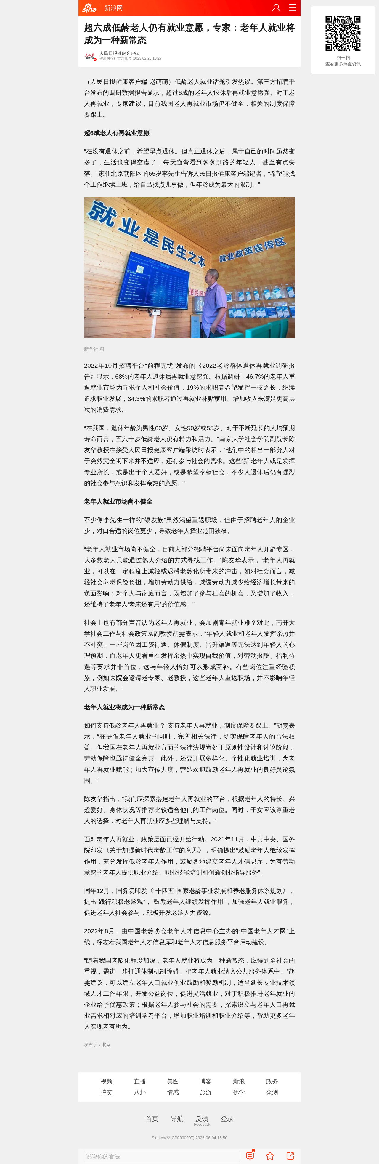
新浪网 (113, 7)
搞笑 (107, 1092)
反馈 (201, 1119)
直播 (140, 1081)
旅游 (206, 1092)
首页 (151, 1119)
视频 (107, 1081)
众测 (272, 1092)
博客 (206, 1081)
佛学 (239, 1092)
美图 (173, 1081)
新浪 (239, 1081)
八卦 (140, 1092)
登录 (227, 1119)
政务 (272, 1081)
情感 (173, 1092)
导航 (177, 1119)
